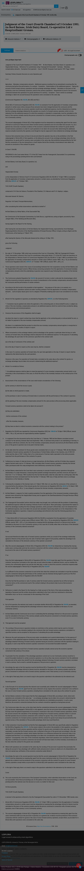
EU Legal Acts (27, 9)
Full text (7, 50)
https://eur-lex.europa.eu (44, 826)
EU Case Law (16, 9)
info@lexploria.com (11, 846)
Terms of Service (7, 860)
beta (22, 2)
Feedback (5, 853)
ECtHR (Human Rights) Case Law (42, 9)
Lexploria (15, 3)
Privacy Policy (6, 856)
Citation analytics (20, 51)
